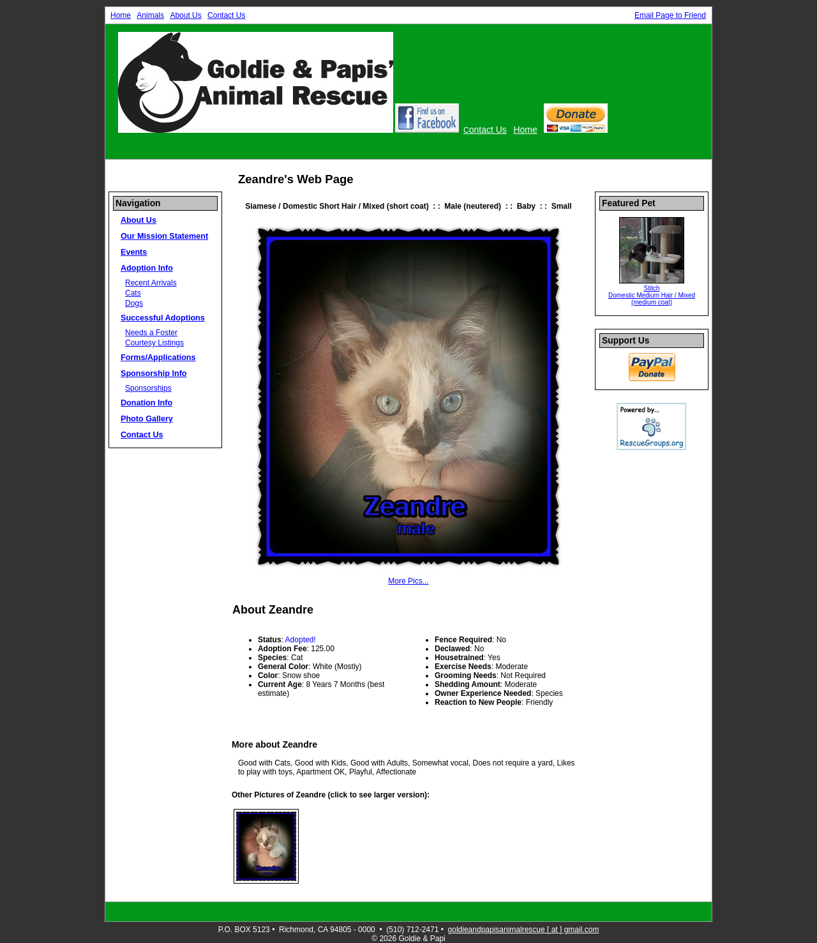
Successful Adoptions (163, 317)
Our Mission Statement (164, 236)
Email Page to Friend (670, 15)
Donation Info (146, 402)
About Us (185, 15)
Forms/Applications (158, 357)
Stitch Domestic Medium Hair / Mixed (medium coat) (651, 295)
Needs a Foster (151, 332)
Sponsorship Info (154, 373)
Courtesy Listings (154, 342)
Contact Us (226, 15)
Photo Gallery (147, 418)
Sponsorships (148, 388)
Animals (150, 15)
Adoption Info (147, 268)
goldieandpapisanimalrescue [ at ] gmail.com (523, 929)
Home (120, 15)
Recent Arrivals (151, 282)
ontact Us (488, 129)
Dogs (134, 303)
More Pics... (408, 581)
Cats (133, 293)
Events (134, 252)
